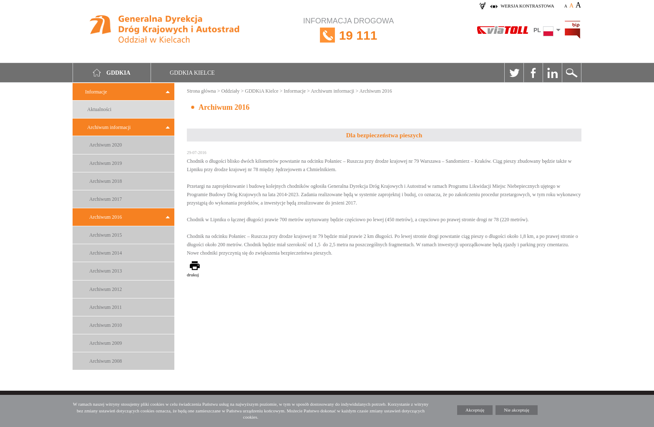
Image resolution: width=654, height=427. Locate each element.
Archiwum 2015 (105, 235)
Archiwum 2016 (105, 217)
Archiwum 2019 (105, 163)
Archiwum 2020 (105, 145)
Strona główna (201, 91)
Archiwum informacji (109, 127)
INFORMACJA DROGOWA (348, 35)
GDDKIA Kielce (192, 73)
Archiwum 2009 (105, 343)
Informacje (96, 92)
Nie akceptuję (516, 409)
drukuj (193, 274)
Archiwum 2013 (105, 271)
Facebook (533, 72)
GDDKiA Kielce (261, 91)
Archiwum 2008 (105, 361)
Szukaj (571, 72)
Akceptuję (474, 409)
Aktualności (99, 109)
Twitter (513, 72)
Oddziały (230, 91)
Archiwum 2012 (105, 289)
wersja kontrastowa (527, 5)
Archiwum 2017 (105, 199)
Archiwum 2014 (105, 253)
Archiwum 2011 (105, 307)
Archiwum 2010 (105, 325)
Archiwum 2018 (105, 181)
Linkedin (552, 72)
